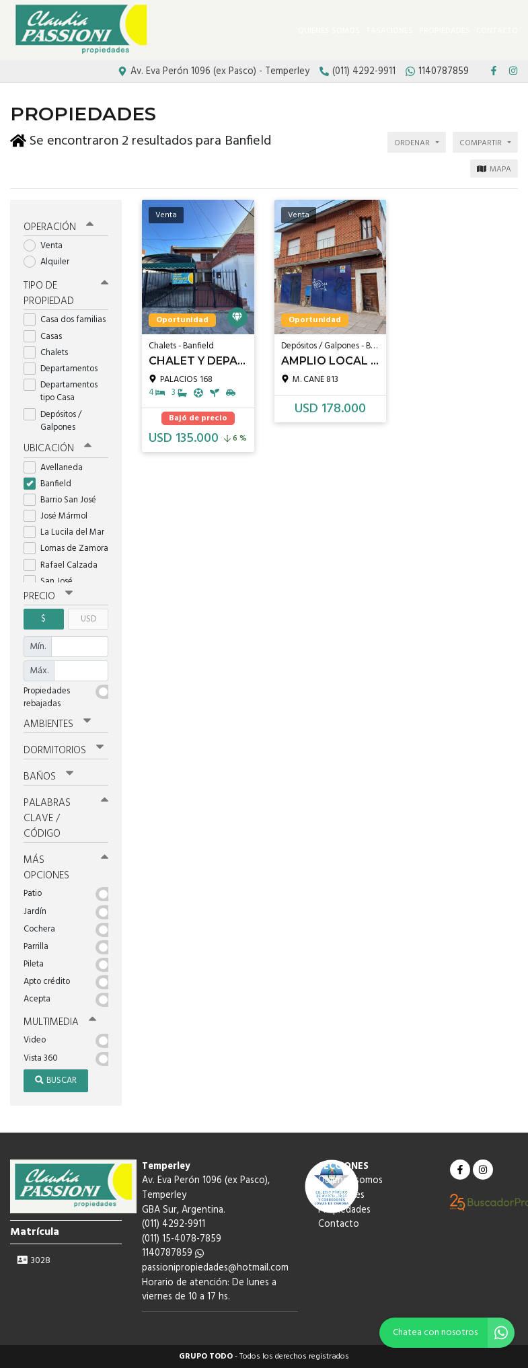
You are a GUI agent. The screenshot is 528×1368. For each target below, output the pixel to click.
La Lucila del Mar (66, 532)
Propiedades (444, 31)
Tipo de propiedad (66, 293)
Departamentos (65, 369)
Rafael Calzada (65, 565)
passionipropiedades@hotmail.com (215, 1268)
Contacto (497, 31)
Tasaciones (389, 31)
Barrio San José (64, 500)
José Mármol (60, 516)
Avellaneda (57, 467)
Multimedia (60, 1022)
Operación (58, 227)
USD (88, 619)
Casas (47, 336)
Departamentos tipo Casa (61, 391)
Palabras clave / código (66, 818)
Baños (48, 777)
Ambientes (57, 724)
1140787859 (173, 1253)
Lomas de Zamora (66, 548)
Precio (48, 596)
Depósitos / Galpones (54, 421)
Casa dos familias (66, 319)
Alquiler (51, 262)
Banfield (52, 484)
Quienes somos (329, 31)
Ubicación (57, 449)
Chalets (50, 352)
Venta (47, 245)
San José (52, 581)
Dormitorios (64, 751)
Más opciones (66, 868)
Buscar (56, 1080)
